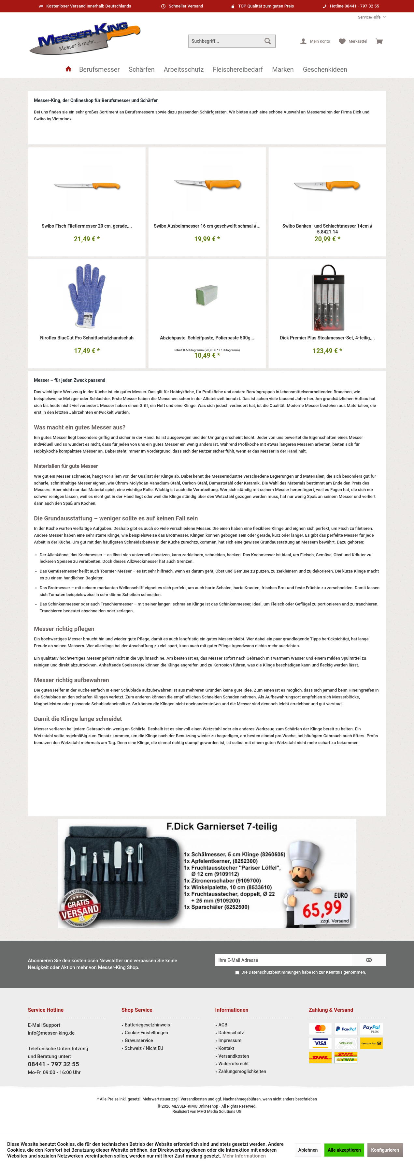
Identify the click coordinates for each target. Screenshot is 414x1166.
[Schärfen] (141, 69)
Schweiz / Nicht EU (144, 1048)
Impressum (230, 1040)
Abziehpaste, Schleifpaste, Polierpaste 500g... (207, 338)
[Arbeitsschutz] (183, 69)
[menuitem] (369, 17)
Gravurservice (139, 1040)
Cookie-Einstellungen (146, 1032)
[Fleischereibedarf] (237, 69)
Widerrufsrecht (234, 1063)
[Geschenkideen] (325, 69)
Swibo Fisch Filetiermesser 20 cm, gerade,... (87, 226)
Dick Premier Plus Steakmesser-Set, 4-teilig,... (327, 338)
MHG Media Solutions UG (219, 1111)
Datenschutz (231, 1032)
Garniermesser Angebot (207, 873)
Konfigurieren (385, 1150)
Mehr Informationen (244, 1156)
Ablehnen (308, 1150)
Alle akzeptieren (344, 1150)
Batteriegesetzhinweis (147, 1024)
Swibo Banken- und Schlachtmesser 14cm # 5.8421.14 (327, 228)
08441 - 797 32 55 (53, 1064)
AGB (223, 1024)
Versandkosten (234, 1056)
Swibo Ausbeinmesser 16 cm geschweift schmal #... (207, 226)
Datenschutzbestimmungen (275, 972)
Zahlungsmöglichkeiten (242, 1071)
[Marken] (282, 69)
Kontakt (227, 1048)
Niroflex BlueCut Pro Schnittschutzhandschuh (87, 338)
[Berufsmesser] (99, 69)
